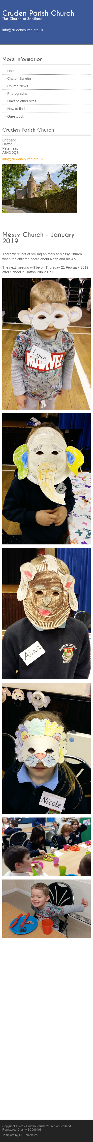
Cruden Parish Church (38, 13)
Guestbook (15, 116)
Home (11, 71)
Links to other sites (21, 101)
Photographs (17, 93)
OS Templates (28, 1135)
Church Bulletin (19, 78)
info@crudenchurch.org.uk (22, 30)
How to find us (18, 109)
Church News (17, 86)
